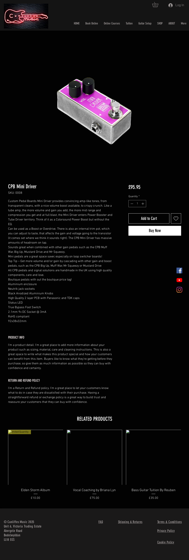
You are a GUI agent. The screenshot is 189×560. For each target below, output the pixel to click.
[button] (157, 4)
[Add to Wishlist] (176, 218)
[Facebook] (179, 270)
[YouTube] (179, 280)
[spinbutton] (137, 203)
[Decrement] (131, 203)
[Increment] (143, 203)
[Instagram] (179, 290)
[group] (94, 467)
